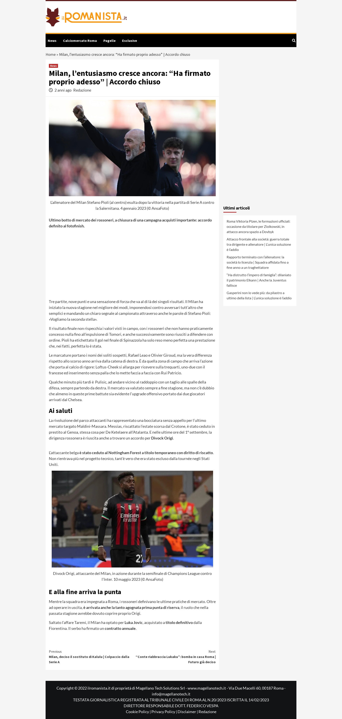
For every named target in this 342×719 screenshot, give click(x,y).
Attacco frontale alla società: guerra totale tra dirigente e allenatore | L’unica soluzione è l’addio (259, 244)
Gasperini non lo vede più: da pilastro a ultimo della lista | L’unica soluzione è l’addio (259, 295)
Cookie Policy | (138, 711)
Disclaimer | (188, 711)
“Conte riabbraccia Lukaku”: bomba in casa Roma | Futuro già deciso (174, 656)
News (52, 40)
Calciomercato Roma (80, 40)
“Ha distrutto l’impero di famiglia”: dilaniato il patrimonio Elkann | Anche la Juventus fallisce (259, 280)
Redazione (82, 90)
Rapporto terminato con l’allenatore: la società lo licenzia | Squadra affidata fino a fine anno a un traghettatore (258, 262)
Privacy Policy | (164, 711)
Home (51, 54)
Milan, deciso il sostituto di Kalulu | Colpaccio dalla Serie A (90, 656)
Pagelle (109, 40)
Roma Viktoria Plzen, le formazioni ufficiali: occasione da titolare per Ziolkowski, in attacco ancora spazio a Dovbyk (258, 226)
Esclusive (129, 40)
